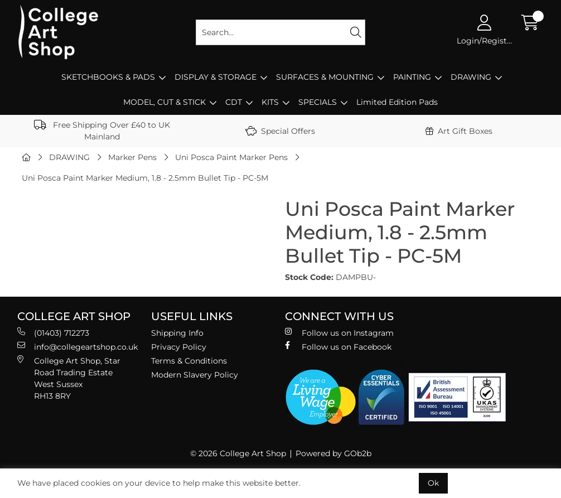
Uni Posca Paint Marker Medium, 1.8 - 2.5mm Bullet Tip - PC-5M (145, 178)
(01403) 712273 (53, 332)
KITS (270, 102)
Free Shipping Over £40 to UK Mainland (102, 131)
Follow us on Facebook (338, 346)
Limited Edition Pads (397, 102)
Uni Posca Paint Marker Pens (231, 157)
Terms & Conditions (189, 361)
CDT (233, 102)
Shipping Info (177, 333)
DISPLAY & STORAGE (216, 77)
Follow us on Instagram (339, 332)
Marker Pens (132, 157)
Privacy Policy (178, 347)
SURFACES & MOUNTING (325, 77)
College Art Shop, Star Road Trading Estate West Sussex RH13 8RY (68, 378)
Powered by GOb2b (333, 453)
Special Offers (280, 131)
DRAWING (471, 77)
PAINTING (412, 77)
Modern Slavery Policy (194, 375)
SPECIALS (317, 102)
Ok (433, 483)
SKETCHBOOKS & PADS (108, 77)
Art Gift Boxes (458, 131)
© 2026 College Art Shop (238, 453)
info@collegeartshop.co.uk (77, 346)
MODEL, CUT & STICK (164, 102)
